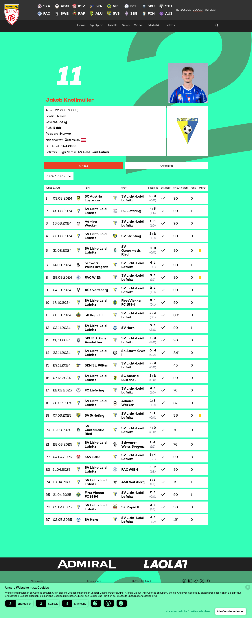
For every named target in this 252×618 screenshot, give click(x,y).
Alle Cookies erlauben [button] (230, 611)
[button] (19, 603)
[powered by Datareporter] (248, 587)
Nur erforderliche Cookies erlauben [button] (187, 611)
